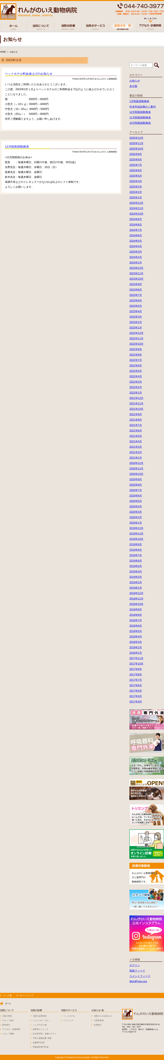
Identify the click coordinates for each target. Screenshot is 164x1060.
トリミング (68, 1020)
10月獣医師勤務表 (140, 123)
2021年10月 (136, 409)
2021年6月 (135, 430)
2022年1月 (135, 392)
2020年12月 (136, 463)
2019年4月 (135, 571)
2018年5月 (135, 631)
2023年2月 (135, 322)
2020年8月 (135, 484)
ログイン (134, 965)
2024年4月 (135, 246)
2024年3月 (135, 251)
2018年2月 (135, 647)
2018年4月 (135, 636)
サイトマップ (26, 995)
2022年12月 (136, 333)
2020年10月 (136, 474)
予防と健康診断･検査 (42, 1038)
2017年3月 (135, 701)
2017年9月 (135, 669)
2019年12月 (136, 528)
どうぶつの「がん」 (42, 1020)
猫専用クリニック (41, 1029)
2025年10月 (136, 148)
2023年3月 (135, 316)
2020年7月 (135, 490)
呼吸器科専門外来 (41, 1047)
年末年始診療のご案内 (142, 106)
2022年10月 (136, 343)
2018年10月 (136, 604)
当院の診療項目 (40, 1016)
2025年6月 (135, 170)
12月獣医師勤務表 (17, 146)
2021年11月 (136, 403)
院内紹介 (6, 1025)
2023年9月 (135, 284)
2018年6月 (135, 625)
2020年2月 (135, 517)
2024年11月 (136, 208)
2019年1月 (135, 587)
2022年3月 (135, 381)
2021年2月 (135, 452)
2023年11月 (136, 273)
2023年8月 (135, 289)
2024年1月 (135, 262)
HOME (3, 52)
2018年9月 (135, 609)
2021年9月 (135, 414)
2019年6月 (135, 560)
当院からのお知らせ (103, 1016)
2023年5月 (135, 306)
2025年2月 (135, 192)
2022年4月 (135, 376)
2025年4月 (135, 181)
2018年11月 (136, 598)
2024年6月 (135, 235)
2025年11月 (136, 143)
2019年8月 (135, 549)
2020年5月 (135, 501)
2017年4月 (135, 696)
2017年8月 (135, 674)
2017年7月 (135, 680)
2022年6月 (135, 365)
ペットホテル (69, 1016)
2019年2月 (135, 582)
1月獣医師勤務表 (139, 101)
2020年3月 (135, 512)
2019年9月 (135, 544)
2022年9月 (135, 349)
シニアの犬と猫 (40, 1025)
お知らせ (14, 52)
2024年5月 (135, 240)
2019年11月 (136, 533)
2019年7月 (135, 555)
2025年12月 (136, 138)
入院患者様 (99, 1020)
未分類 (133, 86)
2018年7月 (135, 620)
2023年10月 (136, 278)
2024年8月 (135, 224)
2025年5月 (135, 175)
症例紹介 (98, 1025)
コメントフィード (139, 976)
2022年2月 (135, 387)
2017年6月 (135, 685)
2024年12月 (136, 203)
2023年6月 (135, 300)
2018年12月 (136, 593)
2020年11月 (136, 468)
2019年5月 (135, 566)
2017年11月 (136, 658)
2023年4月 (135, 311)
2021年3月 (135, 446)
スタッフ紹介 (8, 1020)
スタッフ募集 (8, 1034)
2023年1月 (135, 327)
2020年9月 (135, 479)
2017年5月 (135, 690)
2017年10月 (136, 663)
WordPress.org (138, 981)
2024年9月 (135, 219)
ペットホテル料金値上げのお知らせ (28, 73)
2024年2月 (135, 257)
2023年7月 (135, 295)
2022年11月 (136, 338)
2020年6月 (135, 495)
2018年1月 (135, 652)
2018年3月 (135, 642)
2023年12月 (136, 268)
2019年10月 (136, 539)
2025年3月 (135, 186)
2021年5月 (135, 436)
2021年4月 (135, 441)
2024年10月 (136, 213)
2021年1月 (135, 457)
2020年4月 (135, 506)
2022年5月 (135, 371)
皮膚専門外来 (39, 1042)
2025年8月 (135, 159)
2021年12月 (136, 398)
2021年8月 (135, 419)
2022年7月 (135, 360)
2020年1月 (135, 522)
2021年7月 (135, 425)
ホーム (8, 1003)
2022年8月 (135, 354)
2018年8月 (135, 615)
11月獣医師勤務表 (140, 117)
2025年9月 (135, 154)
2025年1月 (135, 197)
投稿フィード (137, 970)
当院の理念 (7, 1016)
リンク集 (7, 995)
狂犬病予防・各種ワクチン (45, 1034)
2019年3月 (135, 577)
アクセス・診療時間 (11, 1029)
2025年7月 (135, 165)
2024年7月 (135, 230)
